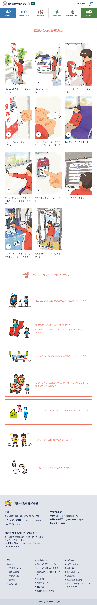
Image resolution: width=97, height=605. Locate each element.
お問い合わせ (73, 564)
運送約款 (71, 576)
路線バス (11, 564)
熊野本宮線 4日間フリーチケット (48, 573)
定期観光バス (43, 560)
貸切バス (41, 579)
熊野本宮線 (14, 572)
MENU (91, 6)
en (83, 3)
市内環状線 (14, 576)
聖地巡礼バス (15, 568)
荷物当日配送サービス (47, 564)
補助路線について (75, 572)
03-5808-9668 (12, 543)
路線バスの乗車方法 (46, 591)
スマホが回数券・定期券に (49, 568)
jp (77, 3)
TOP (9, 560)
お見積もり (42, 587)
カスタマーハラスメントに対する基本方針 (79, 585)
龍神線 (12, 580)
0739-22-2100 (13, 520)
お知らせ (71, 560)
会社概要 (71, 568)
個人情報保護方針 (75, 580)
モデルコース (43, 583)
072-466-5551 (57, 519)
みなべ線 (13, 584)
